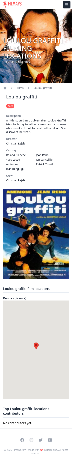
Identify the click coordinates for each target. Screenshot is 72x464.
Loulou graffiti (43, 88)
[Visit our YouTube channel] (50, 440)
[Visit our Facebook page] (22, 440)
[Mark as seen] (10, 106)
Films (20, 88)
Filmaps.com (19, 450)
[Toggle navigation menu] (66, 4)
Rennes (14, 298)
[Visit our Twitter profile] (40, 440)
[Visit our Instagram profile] (31, 440)
